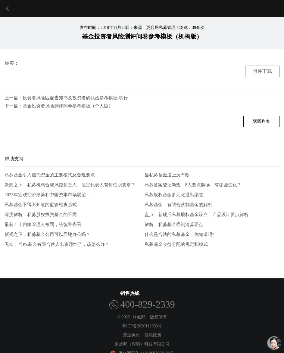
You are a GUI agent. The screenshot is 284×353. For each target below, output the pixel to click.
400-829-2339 (147, 304)
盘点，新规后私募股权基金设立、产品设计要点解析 (196, 214)
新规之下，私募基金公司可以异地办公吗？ (47, 234)
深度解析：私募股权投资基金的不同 (41, 214)
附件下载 (262, 71)
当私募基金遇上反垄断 (167, 175)
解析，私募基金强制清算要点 (174, 224)
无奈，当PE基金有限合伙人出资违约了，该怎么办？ (57, 244)
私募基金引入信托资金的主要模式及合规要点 (50, 175)
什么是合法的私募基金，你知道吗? (179, 234)
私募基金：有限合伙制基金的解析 (178, 204)
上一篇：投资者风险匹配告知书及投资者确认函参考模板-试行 (66, 97)
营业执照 (131, 335)
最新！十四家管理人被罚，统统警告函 (43, 224)
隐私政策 (153, 335)
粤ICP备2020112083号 (142, 326)
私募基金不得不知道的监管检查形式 (41, 204)
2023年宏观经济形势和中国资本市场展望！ (47, 194)
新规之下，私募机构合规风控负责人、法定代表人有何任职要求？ (70, 184)
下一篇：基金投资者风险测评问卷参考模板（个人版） (59, 106)
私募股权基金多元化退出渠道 (174, 194)
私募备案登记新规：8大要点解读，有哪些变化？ (193, 184)
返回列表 (261, 121)
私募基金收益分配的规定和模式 (176, 244)
